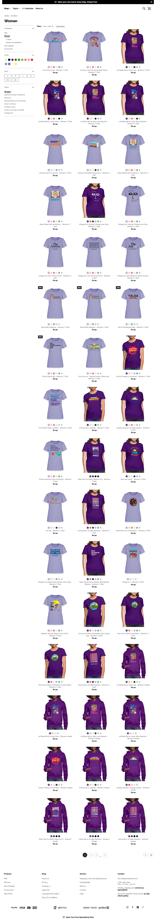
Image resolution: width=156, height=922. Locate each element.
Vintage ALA (8, 113)
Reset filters (60, 26)
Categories (19, 28)
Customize (27, 8)
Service (83, 874)
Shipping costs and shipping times (93, 879)
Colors (19, 55)
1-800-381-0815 (135, 883)
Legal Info (46, 890)
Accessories (8, 49)
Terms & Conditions (49, 898)
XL (31, 76)
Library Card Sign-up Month (14, 110)
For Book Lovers (10, 107)
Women (7, 36)
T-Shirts (8, 39)
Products (7, 874)
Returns (83, 886)
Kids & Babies (9, 46)
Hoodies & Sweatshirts (14, 42)
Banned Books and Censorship (15, 101)
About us (39, 8)
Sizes (19, 71)
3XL (15, 80)
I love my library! (10, 104)
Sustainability (85, 882)
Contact (83, 890)
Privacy (45, 882)
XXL (7, 80)
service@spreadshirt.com (128, 879)
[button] (55, 46)
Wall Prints (8, 894)
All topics (7, 92)
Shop (7, 8)
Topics (16, 8)
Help (82, 894)
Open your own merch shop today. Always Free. (78, 2)
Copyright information (50, 894)
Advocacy (7, 98)
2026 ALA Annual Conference (14, 95)
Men (5, 33)
